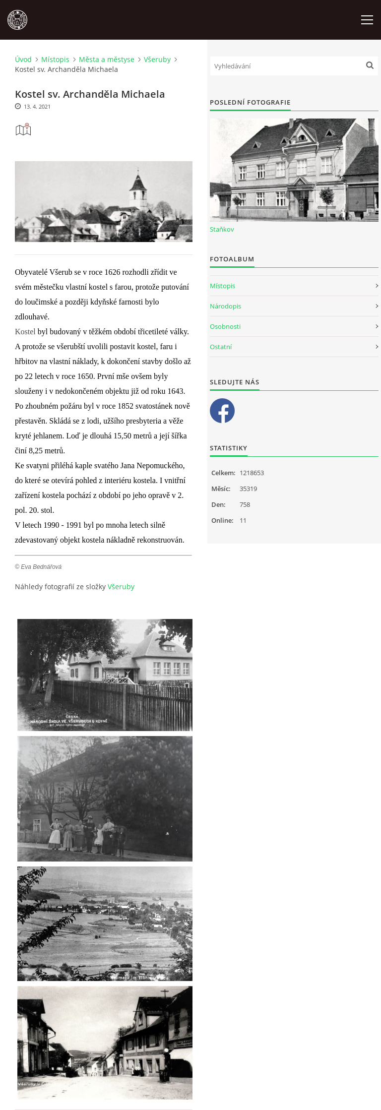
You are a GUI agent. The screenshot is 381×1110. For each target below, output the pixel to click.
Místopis (55, 59)
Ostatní (221, 346)
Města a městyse (106, 59)
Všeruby (157, 59)
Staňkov (222, 229)
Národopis (225, 306)
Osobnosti (225, 326)
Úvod (23, 59)
